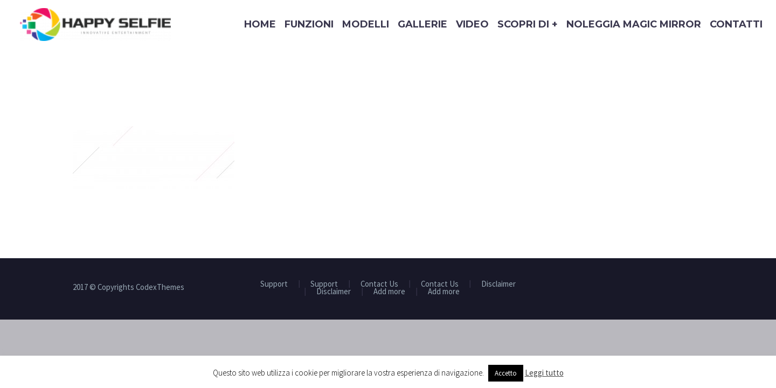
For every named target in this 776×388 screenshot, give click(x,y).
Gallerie (422, 24)
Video (472, 24)
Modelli (365, 24)
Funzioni (309, 24)
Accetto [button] (506, 373)
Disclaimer (498, 284)
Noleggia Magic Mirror (633, 24)
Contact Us (379, 284)
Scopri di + (527, 24)
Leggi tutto (544, 373)
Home (260, 24)
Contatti (736, 24)
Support (274, 284)
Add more (389, 292)
